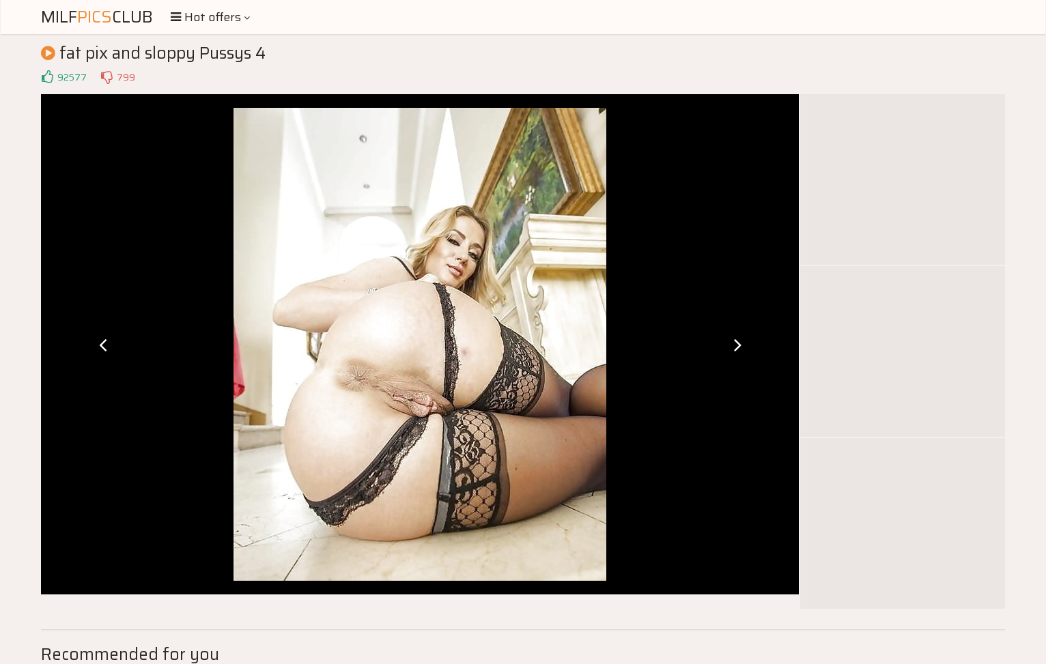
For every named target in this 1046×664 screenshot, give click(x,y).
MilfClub (97, 17)
